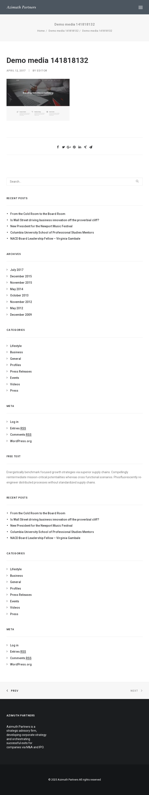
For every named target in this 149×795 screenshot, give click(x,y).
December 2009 (21, 314)
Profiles (15, 365)
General (15, 358)
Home (41, 30)
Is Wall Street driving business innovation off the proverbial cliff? (54, 220)
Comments (21, 434)
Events (14, 377)
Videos (15, 384)
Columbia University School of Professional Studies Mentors (52, 232)
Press (14, 390)
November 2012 (21, 302)
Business (16, 352)
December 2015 (21, 276)
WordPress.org (21, 441)
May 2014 (16, 289)
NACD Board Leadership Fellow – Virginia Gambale (45, 238)
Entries (18, 428)
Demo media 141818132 (63, 30)
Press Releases (21, 371)
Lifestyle (16, 346)
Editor (42, 70)
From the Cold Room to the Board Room (37, 214)
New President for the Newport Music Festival (41, 226)
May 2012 (16, 308)
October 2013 (19, 295)
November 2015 (21, 282)
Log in (14, 421)
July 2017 (16, 269)
